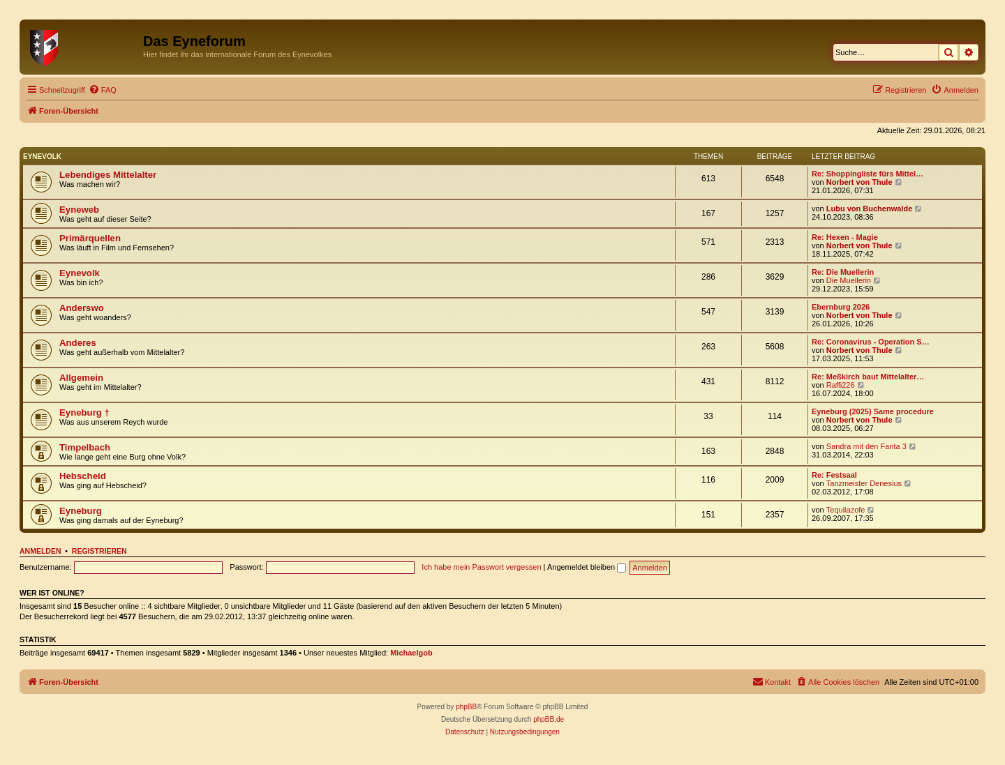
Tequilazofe (845, 510)
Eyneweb (79, 209)
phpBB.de (548, 719)
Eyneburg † (84, 412)
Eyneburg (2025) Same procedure (873, 411)
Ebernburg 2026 (841, 307)
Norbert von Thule (859, 182)
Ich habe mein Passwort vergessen (481, 567)
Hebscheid (82, 476)
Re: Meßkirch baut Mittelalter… (868, 376)
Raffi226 (840, 385)
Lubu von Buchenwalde (869, 208)
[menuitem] (103, 90)
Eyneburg (80, 511)
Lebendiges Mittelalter (107, 174)
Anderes (77, 343)
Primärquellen (90, 238)
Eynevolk (42, 156)
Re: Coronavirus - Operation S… (871, 342)
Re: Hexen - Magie (845, 237)
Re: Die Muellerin (843, 272)
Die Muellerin (848, 280)
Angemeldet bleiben (586, 567)
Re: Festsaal (834, 475)
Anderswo (81, 308)
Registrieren (99, 551)
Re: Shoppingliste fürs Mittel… (867, 173)
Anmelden (40, 551)
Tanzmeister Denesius (864, 483)
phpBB (466, 707)
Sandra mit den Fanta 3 (866, 446)
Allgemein (81, 377)
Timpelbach (84, 447)
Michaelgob (411, 653)
